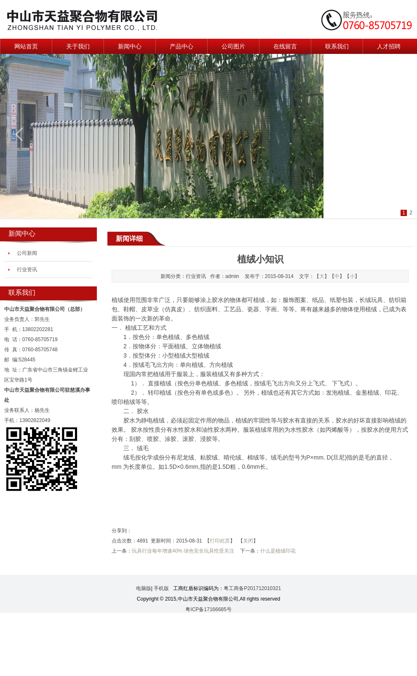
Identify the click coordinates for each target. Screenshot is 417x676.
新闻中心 (130, 46)
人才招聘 (389, 46)
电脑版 (143, 588)
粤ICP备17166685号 (208, 609)
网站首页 (26, 46)
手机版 (161, 588)
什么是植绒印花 (278, 551)
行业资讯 (27, 270)
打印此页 (220, 541)
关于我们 (78, 46)
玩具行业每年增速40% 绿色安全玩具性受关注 (183, 551)
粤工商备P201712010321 (252, 588)
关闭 (248, 541)
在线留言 (285, 46)
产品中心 (181, 46)
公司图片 (233, 46)
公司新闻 (27, 253)
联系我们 (337, 46)
